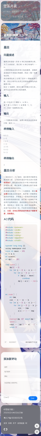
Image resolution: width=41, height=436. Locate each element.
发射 (32, 398)
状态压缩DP (12, 342)
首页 (14, 16)
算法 (15, 38)
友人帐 (20, 16)
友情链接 (20, 423)
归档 (10, 423)
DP (5, 342)
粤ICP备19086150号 (13, 418)
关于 (26, 16)
